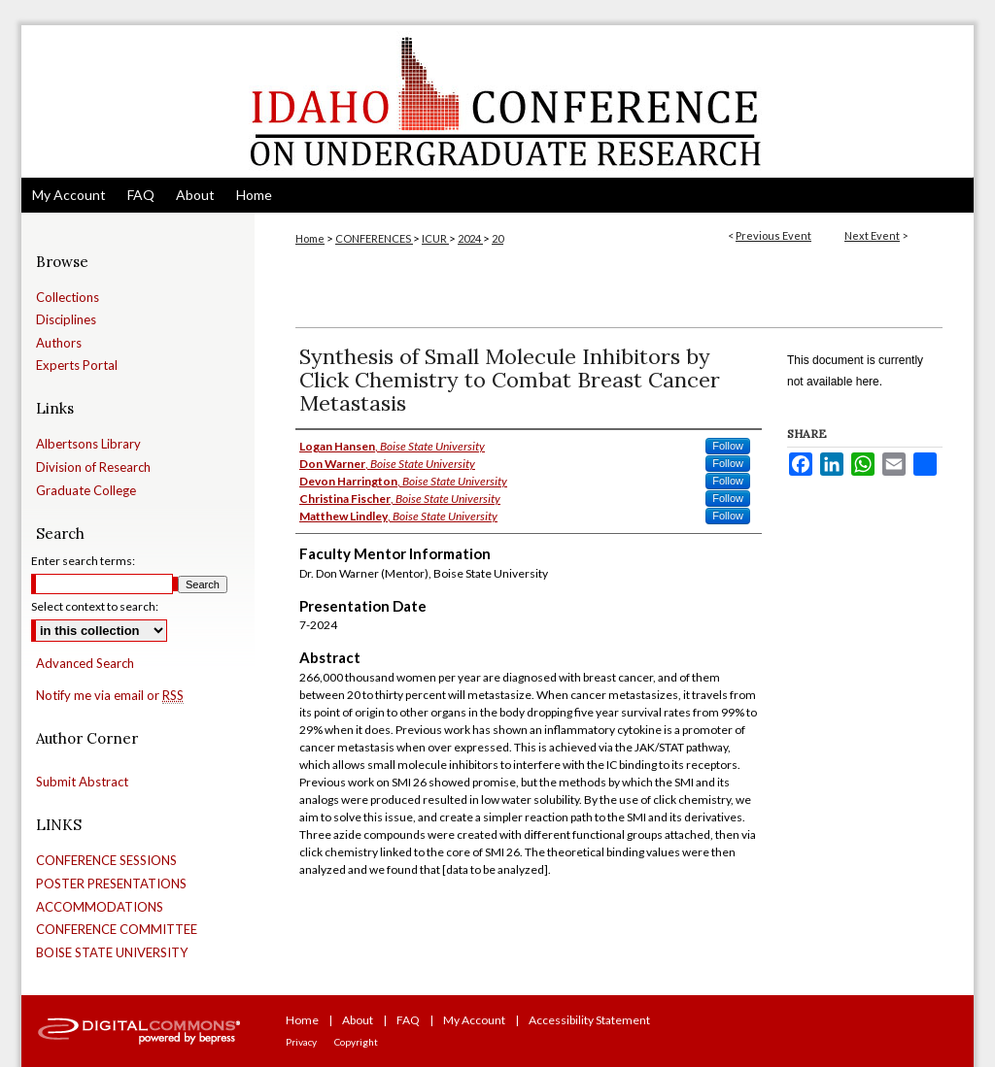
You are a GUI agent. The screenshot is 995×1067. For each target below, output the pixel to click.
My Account (474, 1020)
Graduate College (86, 490)
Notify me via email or (110, 696)
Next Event (872, 235)
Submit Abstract (82, 782)
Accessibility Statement (589, 1020)
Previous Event (773, 235)
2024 (470, 238)
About (357, 1020)
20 (497, 238)
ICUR (435, 238)
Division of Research (93, 467)
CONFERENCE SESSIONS (106, 860)
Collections (67, 297)
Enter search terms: (83, 560)
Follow (727, 445)
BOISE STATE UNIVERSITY (112, 953)
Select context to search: (94, 606)
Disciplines (66, 320)
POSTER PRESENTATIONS (111, 884)
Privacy (301, 1042)
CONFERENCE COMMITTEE (116, 929)
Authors (59, 343)
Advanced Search (85, 663)
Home (310, 238)
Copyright (356, 1042)
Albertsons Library (88, 444)
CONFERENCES (374, 238)
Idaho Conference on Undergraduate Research (497, 101)
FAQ (408, 1020)
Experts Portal (77, 365)
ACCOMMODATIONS (99, 907)
